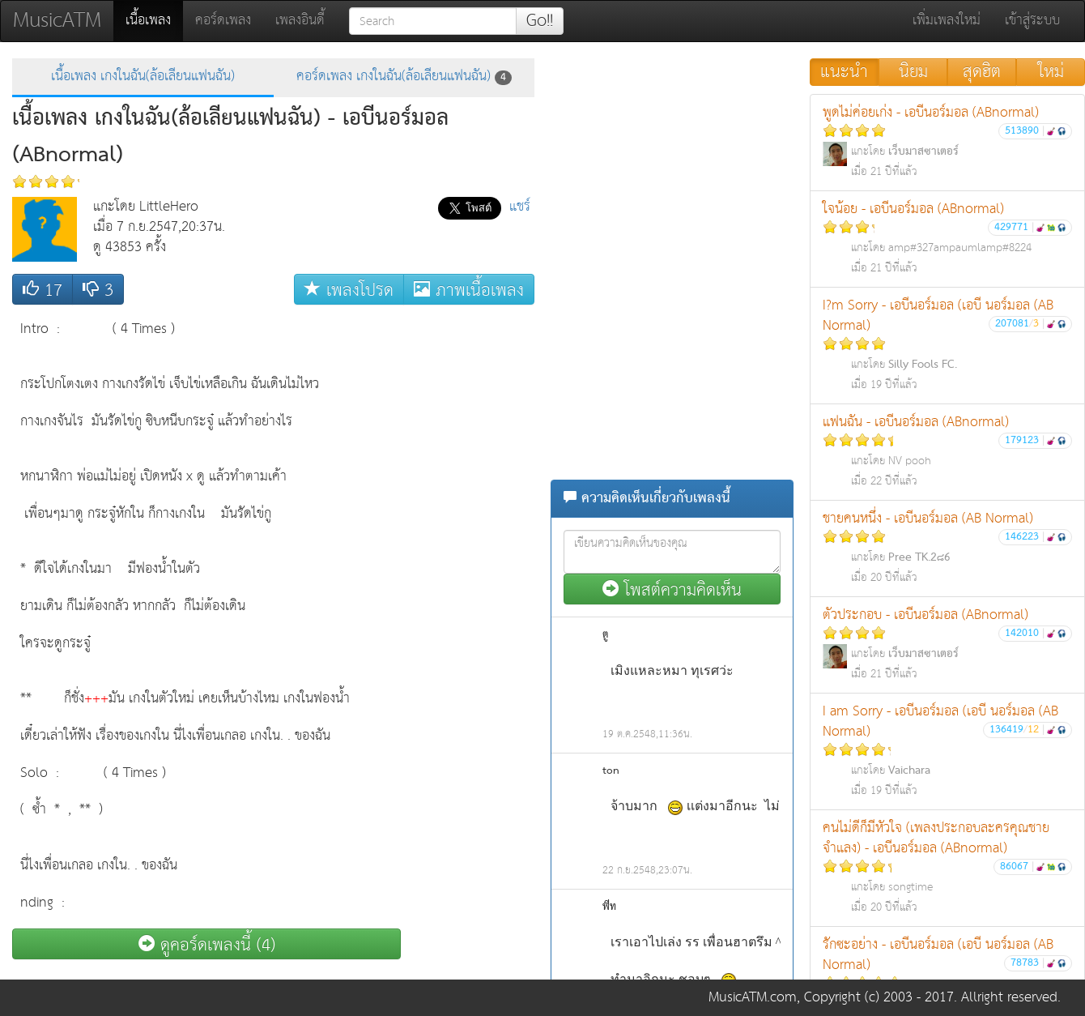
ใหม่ (1051, 72)
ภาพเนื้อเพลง (469, 290)
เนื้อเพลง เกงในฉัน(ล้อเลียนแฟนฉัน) (143, 76)
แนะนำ (844, 72)
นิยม (913, 72)
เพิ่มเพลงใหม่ (947, 20)
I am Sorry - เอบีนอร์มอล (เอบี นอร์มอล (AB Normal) (947, 750)
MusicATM (57, 21)
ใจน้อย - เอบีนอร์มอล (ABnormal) (947, 238)
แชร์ (519, 207)
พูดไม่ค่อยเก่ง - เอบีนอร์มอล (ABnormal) (947, 141)
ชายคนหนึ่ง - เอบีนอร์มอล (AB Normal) (947, 547)
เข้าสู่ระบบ (1032, 20)
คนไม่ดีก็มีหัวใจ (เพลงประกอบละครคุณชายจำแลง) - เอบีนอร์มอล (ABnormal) (947, 867)
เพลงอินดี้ (300, 20)
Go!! (539, 21)
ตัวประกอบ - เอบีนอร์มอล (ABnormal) (947, 644)
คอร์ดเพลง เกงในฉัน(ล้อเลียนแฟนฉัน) (404, 76)
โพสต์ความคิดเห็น (672, 589)
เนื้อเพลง (154, 20)
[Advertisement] (469, 556)
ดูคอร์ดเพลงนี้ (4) (206, 944)
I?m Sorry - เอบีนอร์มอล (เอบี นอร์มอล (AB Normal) (947, 344)
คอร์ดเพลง (223, 20)
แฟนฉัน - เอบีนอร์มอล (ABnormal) (947, 451)
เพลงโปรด (349, 290)
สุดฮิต (982, 72)
